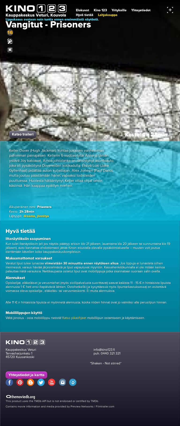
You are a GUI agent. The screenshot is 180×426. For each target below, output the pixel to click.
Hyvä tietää (84, 15)
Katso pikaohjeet (74, 318)
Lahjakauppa (107, 15)
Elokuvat (82, 10)
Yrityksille (119, 10)
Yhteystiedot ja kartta (26, 375)
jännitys (43, 216)
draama (29, 216)
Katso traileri (23, 134)
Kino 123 (100, 10)
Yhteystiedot (140, 10)
